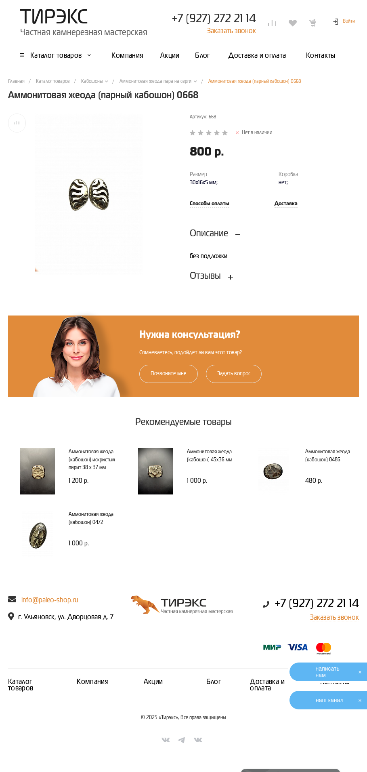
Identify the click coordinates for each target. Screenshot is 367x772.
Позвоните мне (169, 373)
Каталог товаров (21, 685)
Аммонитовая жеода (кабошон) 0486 (327, 456)
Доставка (286, 204)
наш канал (330, 700)
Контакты (335, 682)
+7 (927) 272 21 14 (214, 19)
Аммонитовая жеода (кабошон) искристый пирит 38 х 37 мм (92, 460)
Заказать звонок (334, 617)
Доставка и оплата (267, 685)
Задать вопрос (233, 373)
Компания (93, 682)
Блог (213, 682)
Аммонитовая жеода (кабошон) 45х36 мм (209, 456)
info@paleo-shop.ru (49, 600)
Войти (349, 21)
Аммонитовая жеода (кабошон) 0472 (91, 518)
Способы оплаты (209, 204)
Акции (153, 682)
